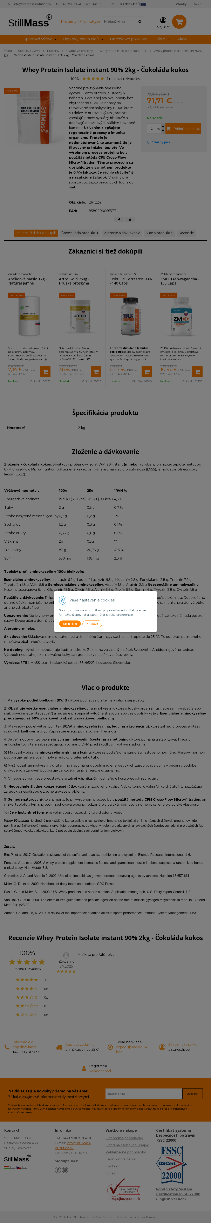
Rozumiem (70, 623)
